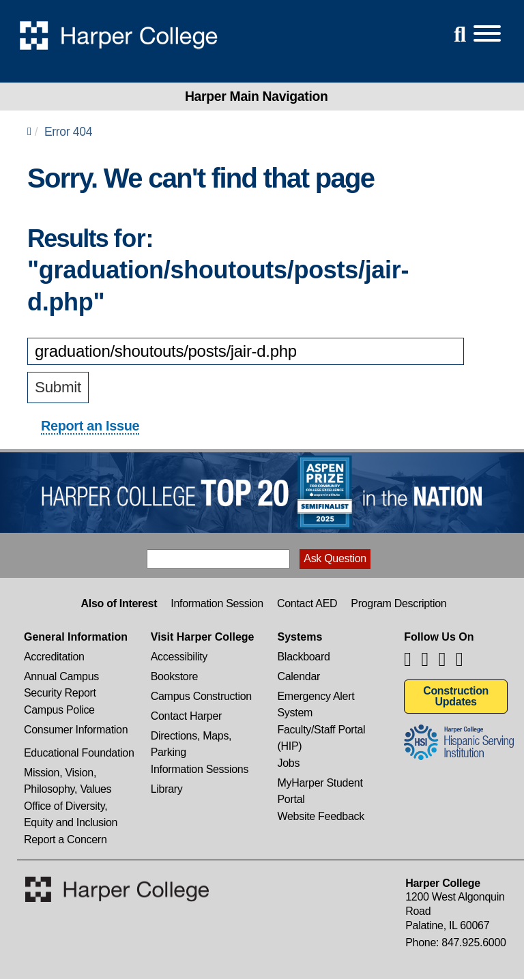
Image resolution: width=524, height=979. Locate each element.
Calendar (299, 676)
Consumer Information (76, 729)
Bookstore (174, 676)
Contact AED (307, 603)
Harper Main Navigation (256, 96)
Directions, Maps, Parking (191, 737)
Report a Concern (65, 839)
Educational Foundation (79, 753)
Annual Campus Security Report (61, 678)
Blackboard (304, 656)
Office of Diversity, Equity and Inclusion (70, 807)
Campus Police (59, 710)
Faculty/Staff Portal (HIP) (322, 731)
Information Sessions (199, 769)
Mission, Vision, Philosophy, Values (67, 774)
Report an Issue (90, 425)
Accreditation (54, 656)
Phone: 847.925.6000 (455, 942)
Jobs (289, 763)
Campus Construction (201, 696)
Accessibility (179, 656)
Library (167, 789)
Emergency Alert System (316, 697)
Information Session (217, 603)
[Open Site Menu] (473, 34)
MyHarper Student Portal (320, 784)
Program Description (398, 603)
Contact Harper (186, 716)
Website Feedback (321, 816)
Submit (58, 387)
